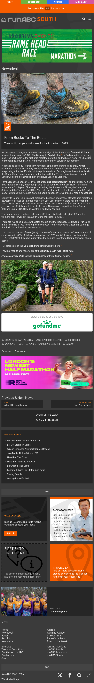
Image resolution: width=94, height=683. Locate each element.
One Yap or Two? (72, 404)
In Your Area (54, 635)
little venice (27, 344)
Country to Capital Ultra (48, 155)
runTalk (51, 629)
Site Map (6, 646)
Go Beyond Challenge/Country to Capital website (46, 256)
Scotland (34, 2)
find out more (57, 8)
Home (4, 629)
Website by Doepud (11, 679)
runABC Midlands (57, 652)
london (68, 344)
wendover (9, 344)
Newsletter (7, 641)
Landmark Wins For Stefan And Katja (26, 470)
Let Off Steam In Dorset (19, 444)
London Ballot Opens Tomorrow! (23, 440)
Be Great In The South (18, 465)
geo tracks (72, 340)
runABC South (55, 655)
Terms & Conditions (12, 649)
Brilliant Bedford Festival (22, 404)
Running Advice (56, 632)
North (58, 2)
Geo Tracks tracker (57, 182)
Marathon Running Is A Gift (21, 461)
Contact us (7, 655)
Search (5, 658)
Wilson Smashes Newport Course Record (28, 449)
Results (5, 638)
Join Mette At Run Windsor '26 (22, 453)
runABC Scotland (56, 646)
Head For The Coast (17, 457)
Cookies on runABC (12, 652)
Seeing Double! (15, 474)
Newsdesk (7, 632)
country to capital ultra (17, 340)
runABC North (55, 649)
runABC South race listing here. (57, 251)
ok (47, 8)
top (47, 491)
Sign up (11, 533)
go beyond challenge (49, 340)
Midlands (81, 2)
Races (4, 635)
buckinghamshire (49, 344)
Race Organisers (56, 638)
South (11, 2)
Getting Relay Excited (18, 478)
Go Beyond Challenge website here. (42, 245)
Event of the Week (57, 641)
